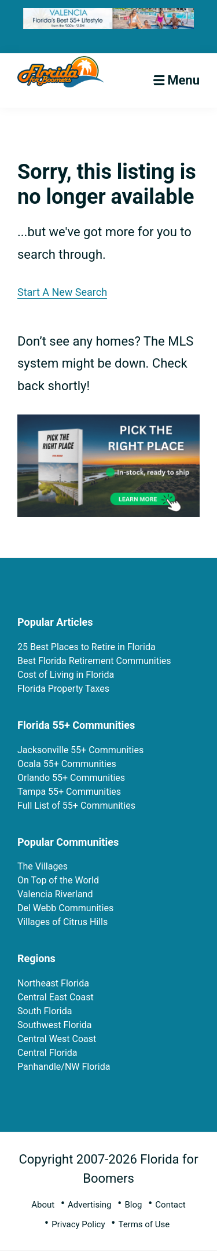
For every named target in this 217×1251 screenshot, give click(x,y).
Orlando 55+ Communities (71, 777)
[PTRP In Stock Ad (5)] (108, 423)
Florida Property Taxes (63, 688)
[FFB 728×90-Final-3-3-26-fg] (108, 17)
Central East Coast (55, 997)
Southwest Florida (54, 1024)
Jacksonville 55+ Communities (80, 749)
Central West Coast (56, 1038)
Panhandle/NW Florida (63, 1066)
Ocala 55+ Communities (66, 763)
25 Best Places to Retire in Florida (86, 646)
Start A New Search (62, 292)
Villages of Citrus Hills (62, 921)
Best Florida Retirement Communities (94, 660)
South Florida (44, 1011)
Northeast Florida (53, 983)
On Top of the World (58, 880)
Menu (183, 80)
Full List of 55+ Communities (76, 805)
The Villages (42, 866)
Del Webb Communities (65, 908)
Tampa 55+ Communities (69, 791)
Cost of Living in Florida (65, 674)
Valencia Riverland (55, 894)
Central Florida (47, 1052)
